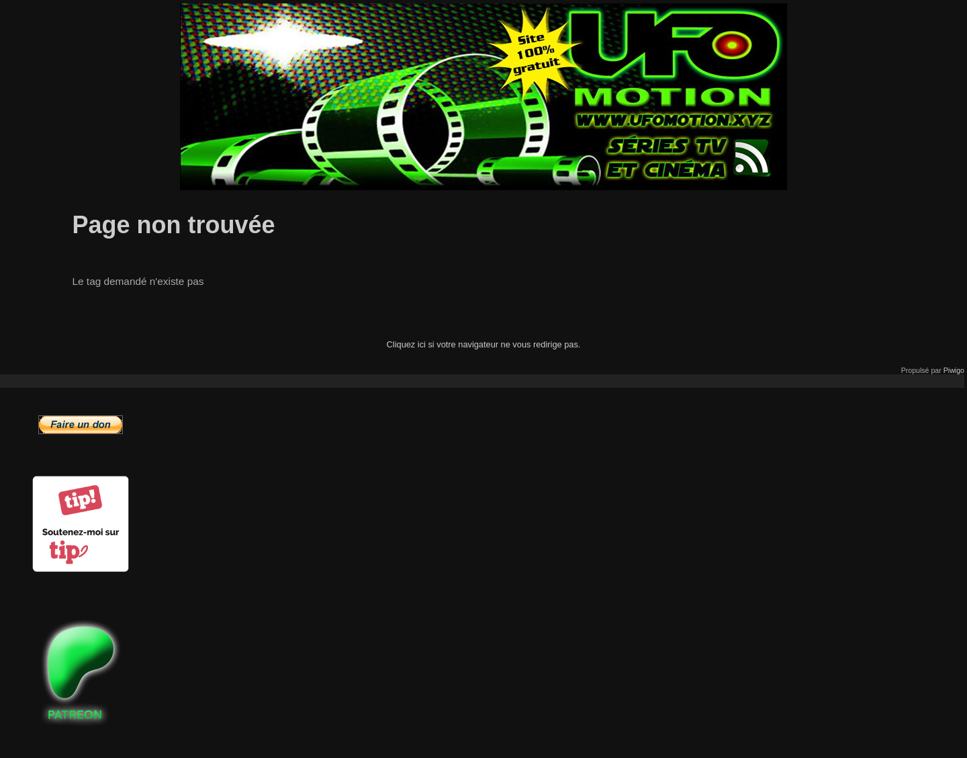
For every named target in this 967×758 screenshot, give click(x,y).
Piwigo (953, 370)
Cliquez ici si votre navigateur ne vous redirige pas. (484, 344)
